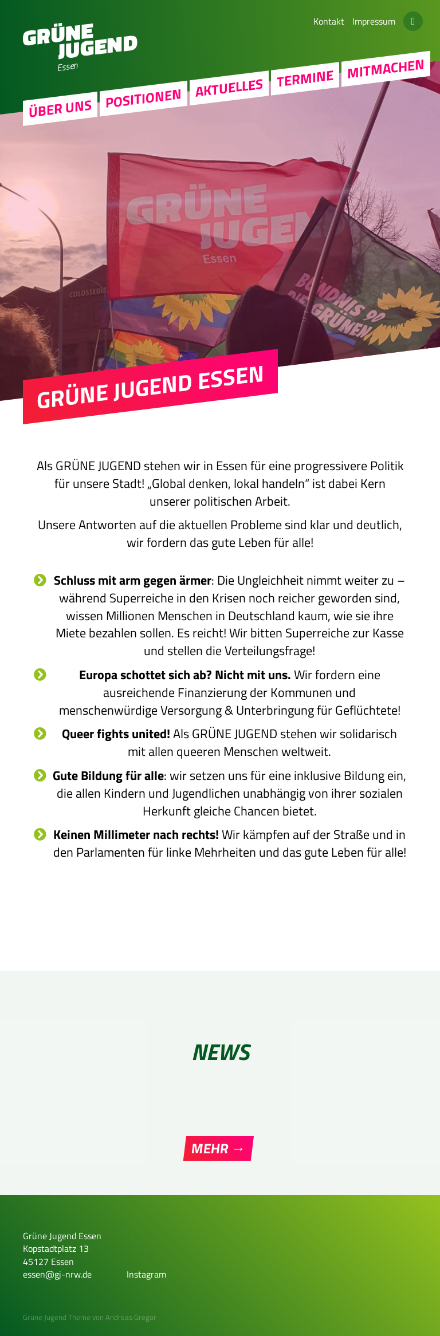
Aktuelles (229, 87)
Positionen (143, 98)
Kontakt (328, 21)
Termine (305, 78)
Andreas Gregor (130, 1317)
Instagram (146, 1274)
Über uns (60, 108)
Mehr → (218, 1148)
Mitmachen (386, 68)
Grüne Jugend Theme (57, 1317)
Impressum (373, 21)
